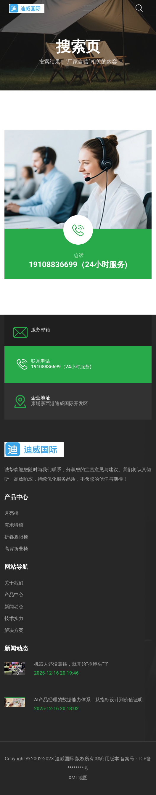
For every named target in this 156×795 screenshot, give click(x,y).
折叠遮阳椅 (16, 537)
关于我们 (13, 583)
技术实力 (13, 618)
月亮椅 (11, 513)
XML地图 (78, 777)
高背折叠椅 (16, 549)
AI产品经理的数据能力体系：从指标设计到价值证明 (88, 699)
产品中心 (13, 595)
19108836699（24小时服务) (78, 264)
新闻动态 (13, 606)
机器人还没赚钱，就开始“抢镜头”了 (71, 664)
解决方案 (13, 630)
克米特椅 (13, 525)
